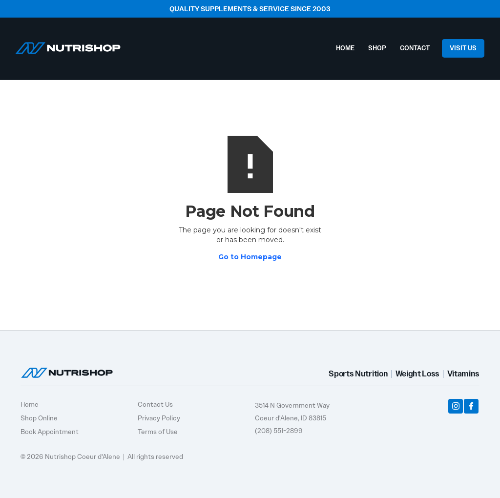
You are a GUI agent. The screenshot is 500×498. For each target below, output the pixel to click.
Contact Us (155, 404)
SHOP (377, 48)
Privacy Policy (159, 418)
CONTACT (415, 48)
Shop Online (39, 418)
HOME (345, 48)
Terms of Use (158, 431)
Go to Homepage (250, 256)
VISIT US (463, 48)
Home (30, 404)
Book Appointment (50, 431)
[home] (68, 46)
